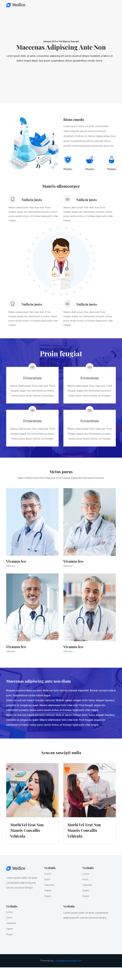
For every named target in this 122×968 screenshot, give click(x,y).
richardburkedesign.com (68, 961)
